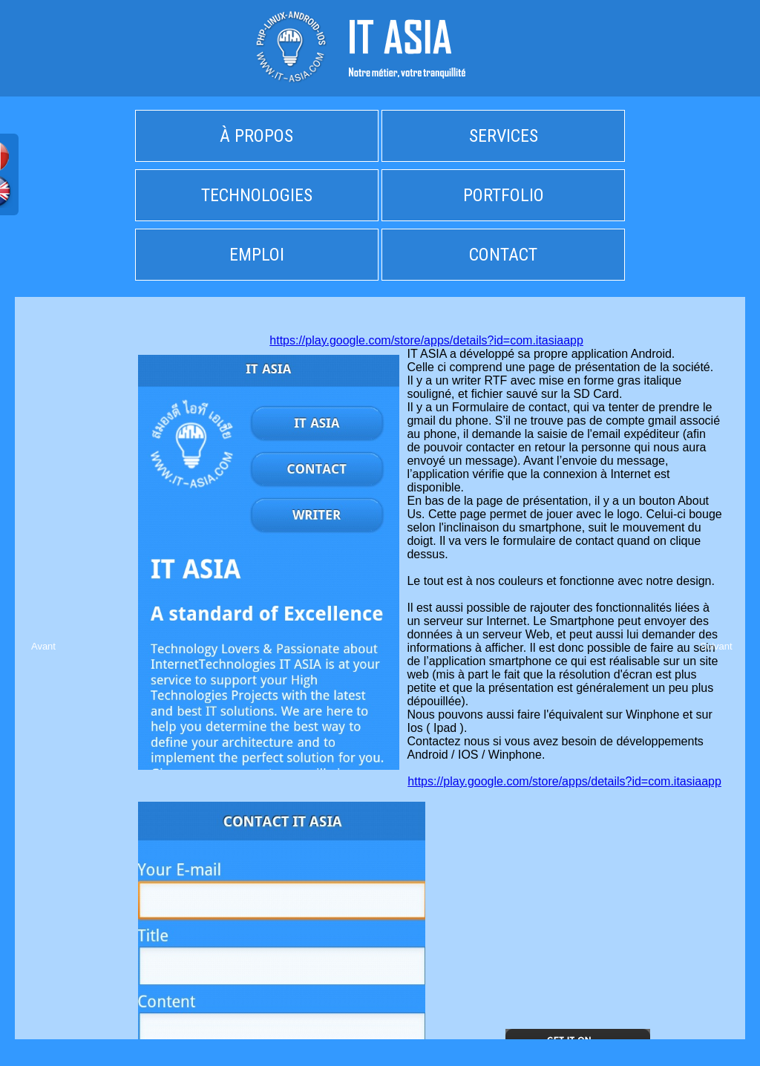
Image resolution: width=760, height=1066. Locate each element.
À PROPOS (256, 135)
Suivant (716, 646)
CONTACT (503, 254)
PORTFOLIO (503, 195)
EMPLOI (256, 254)
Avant (43, 646)
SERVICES (503, 135)
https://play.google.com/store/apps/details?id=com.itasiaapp (426, 340)
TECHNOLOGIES (256, 195)
